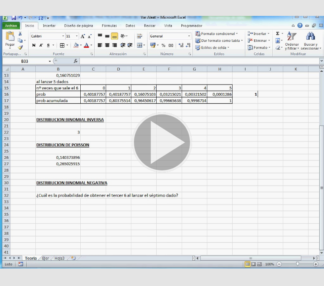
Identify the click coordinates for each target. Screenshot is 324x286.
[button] (162, 143)
